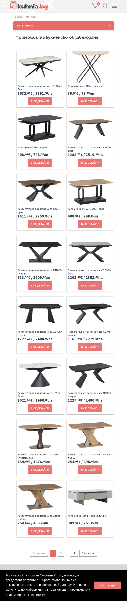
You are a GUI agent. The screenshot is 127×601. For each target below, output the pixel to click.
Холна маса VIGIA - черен (32, 147)
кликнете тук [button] (37, 594)
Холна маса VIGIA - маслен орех (86, 209)
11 (73, 553)
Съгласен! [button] (107, 585)
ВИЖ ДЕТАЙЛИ (40, 101)
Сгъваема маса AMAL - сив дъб (85, 86)
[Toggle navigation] (105, 6)
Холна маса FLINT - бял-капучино (87, 516)
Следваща (88, 553)
